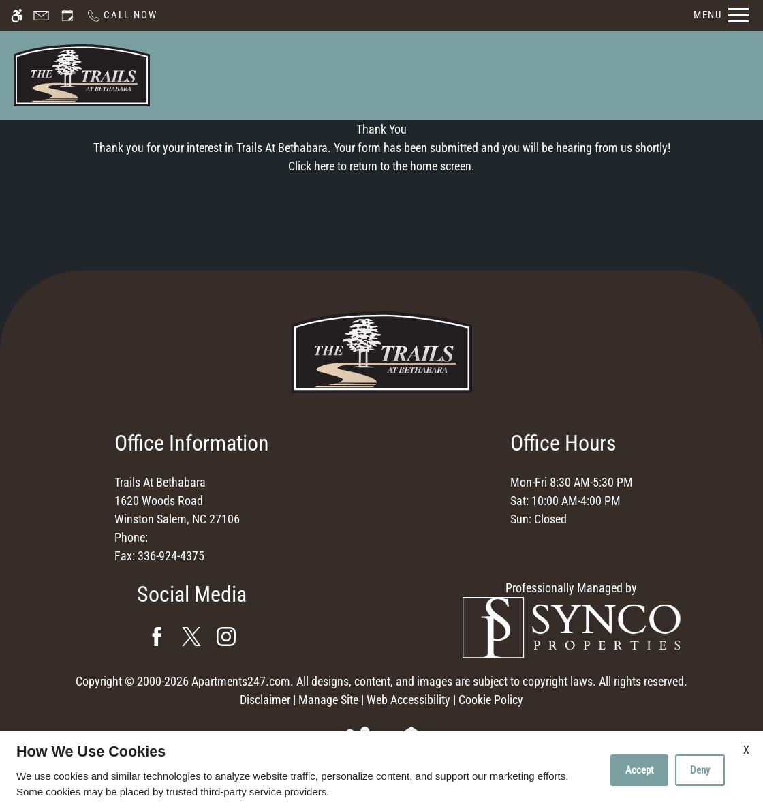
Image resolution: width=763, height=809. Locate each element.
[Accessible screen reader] (17, 15)
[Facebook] (157, 636)
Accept (639, 770)
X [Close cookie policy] (746, 750)
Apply (497, 74)
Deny (700, 770)
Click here (311, 166)
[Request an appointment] (67, 15)
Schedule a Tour (416, 74)
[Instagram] (226, 636)
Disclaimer (265, 699)
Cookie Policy (490, 699)
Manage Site (328, 699)
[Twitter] (192, 636)
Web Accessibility (408, 699)
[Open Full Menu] (721, 15)
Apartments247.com (240, 681)
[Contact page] (41, 15)
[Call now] (121, 15)
